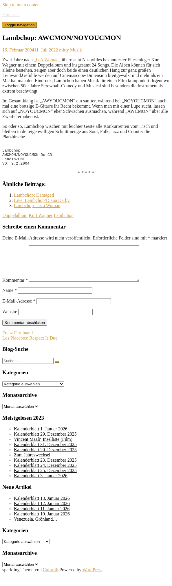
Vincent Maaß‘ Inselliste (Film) (43, 450)
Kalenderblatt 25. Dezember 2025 (45, 481)
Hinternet (11, 14)
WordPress (93, 580)
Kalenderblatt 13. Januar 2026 (42, 509)
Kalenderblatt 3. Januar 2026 (40, 486)
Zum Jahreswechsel (32, 466)
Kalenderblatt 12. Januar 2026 (42, 514)
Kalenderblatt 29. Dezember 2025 (45, 445)
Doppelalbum (15, 219)
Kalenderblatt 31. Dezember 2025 (45, 455)
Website (9, 322)
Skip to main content (21, 4)
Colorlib (50, 580)
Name (9, 301)
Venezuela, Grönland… (35, 530)
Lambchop (63, 219)
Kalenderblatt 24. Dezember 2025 (45, 476)
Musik (76, 49)
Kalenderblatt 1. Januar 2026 (40, 440)
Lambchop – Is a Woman (37, 209)
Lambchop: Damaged (34, 199)
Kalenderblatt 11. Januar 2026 (41, 519)
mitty (64, 49)
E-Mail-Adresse (18, 312)
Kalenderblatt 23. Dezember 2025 (45, 471)
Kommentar (15, 291)
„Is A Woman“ (47, 59)
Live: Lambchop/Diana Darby (42, 204)
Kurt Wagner (40, 219)
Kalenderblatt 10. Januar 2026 (42, 525)
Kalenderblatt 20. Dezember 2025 (45, 460)
